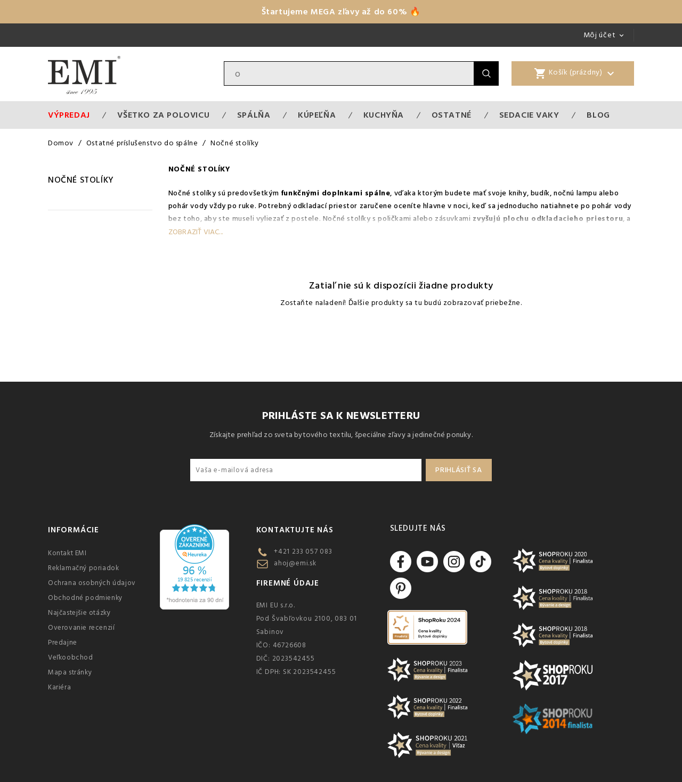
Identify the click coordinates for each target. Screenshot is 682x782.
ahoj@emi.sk (295, 563)
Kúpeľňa (317, 115)
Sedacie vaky (529, 115)
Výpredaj (69, 115)
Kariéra (59, 687)
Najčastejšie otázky (79, 613)
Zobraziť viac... (195, 232)
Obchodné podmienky (85, 598)
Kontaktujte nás (295, 530)
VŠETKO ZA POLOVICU (163, 115)
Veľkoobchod (70, 657)
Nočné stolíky (81, 180)
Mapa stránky (70, 672)
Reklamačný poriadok (83, 568)
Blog (598, 115)
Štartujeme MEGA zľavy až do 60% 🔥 (341, 12)
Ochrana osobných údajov (92, 583)
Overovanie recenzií (81, 627)
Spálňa (254, 115)
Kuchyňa (383, 115)
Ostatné (452, 115)
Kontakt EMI (67, 553)
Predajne (62, 642)
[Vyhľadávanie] (349, 73)
